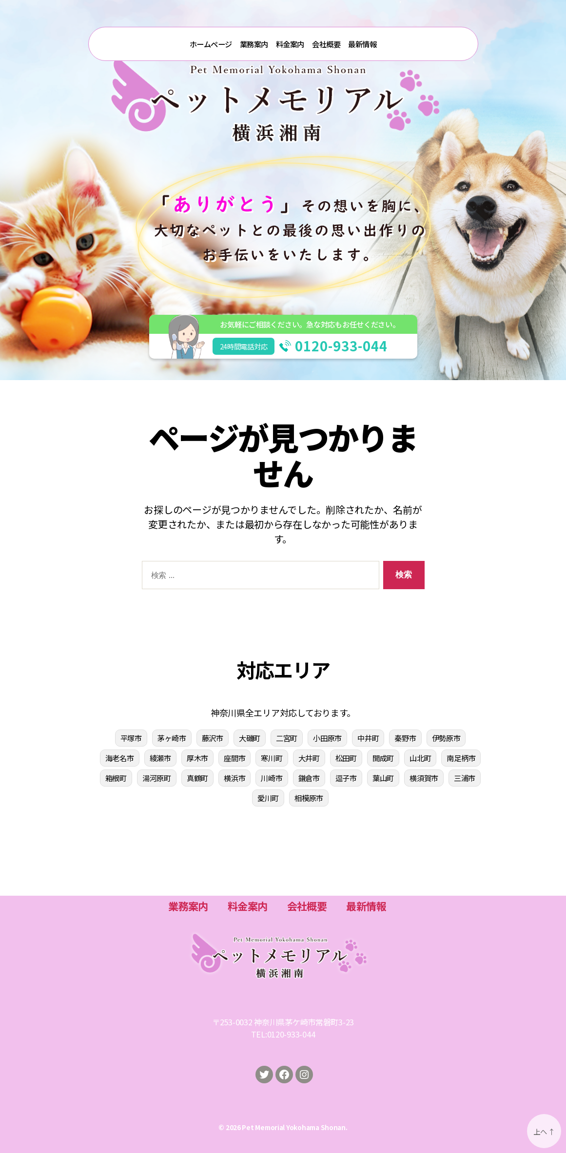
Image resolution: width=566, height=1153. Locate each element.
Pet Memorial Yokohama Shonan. (294, 1127)
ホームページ (211, 43)
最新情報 (362, 43)
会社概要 (326, 43)
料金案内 (290, 43)
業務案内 (254, 43)
